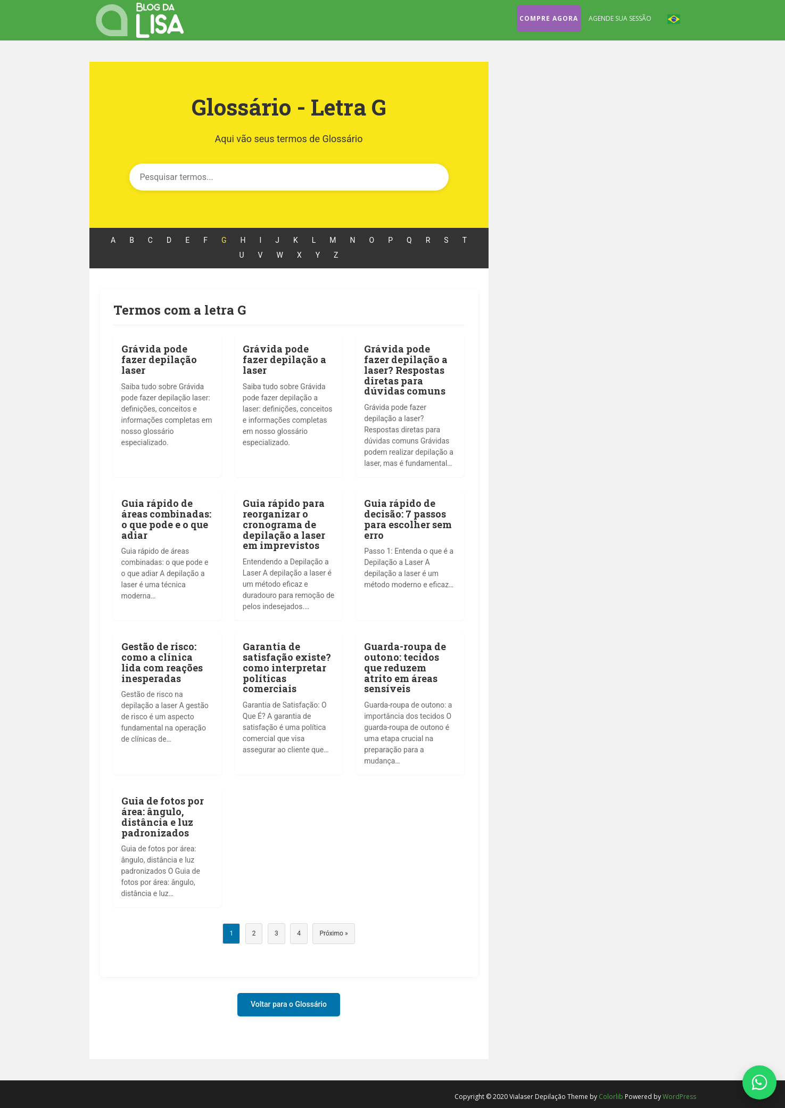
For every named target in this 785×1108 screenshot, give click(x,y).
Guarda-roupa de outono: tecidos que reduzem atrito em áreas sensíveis (405, 667)
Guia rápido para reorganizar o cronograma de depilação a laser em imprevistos (284, 524)
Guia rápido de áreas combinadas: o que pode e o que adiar (166, 519)
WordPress (679, 1096)
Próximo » (333, 933)
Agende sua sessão (620, 18)
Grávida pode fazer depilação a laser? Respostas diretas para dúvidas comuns (406, 369)
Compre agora (548, 18)
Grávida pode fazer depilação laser (159, 359)
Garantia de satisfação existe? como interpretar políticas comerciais (287, 667)
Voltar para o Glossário (289, 1004)
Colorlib (611, 1096)
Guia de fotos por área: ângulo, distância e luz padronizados (162, 816)
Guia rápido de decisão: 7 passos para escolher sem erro (408, 519)
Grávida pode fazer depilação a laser (284, 359)
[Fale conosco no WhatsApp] (759, 1082)
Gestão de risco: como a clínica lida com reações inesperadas (162, 662)
